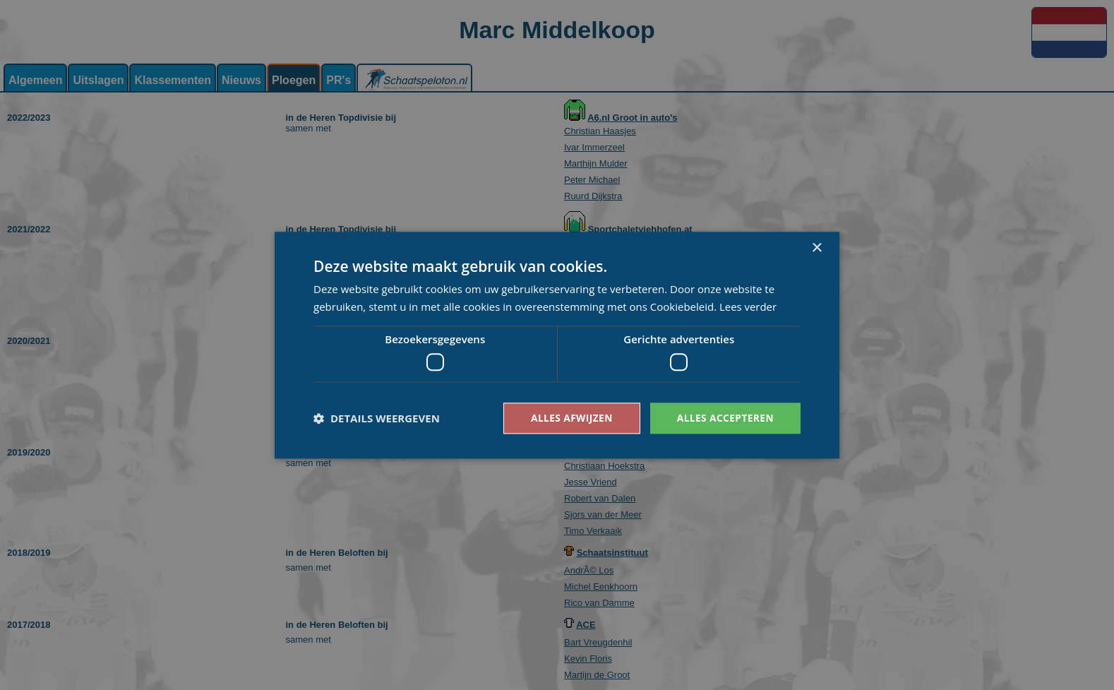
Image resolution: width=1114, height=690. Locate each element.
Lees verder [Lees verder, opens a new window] (748, 306)
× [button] (816, 247)
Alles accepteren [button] (724, 417)
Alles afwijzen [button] (569, 417)
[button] (376, 418)
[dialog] (557, 345)
